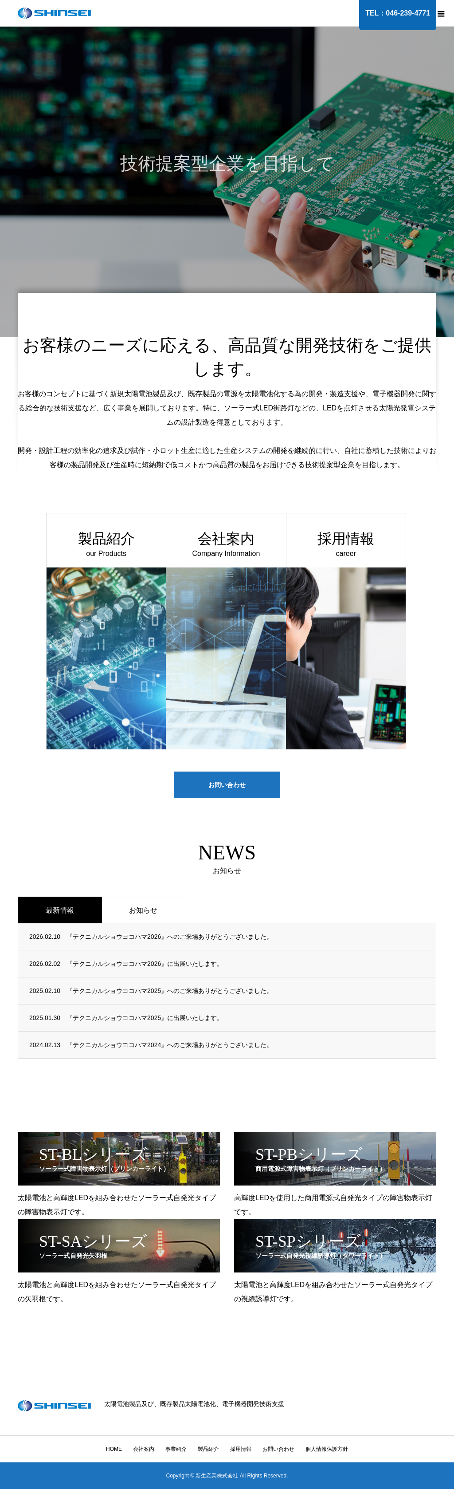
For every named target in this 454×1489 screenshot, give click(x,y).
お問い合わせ (227, 784)
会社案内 (143, 1449)
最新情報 (60, 910)
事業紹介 (176, 1449)
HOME (114, 1449)
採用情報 (240, 1449)
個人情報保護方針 (326, 1449)
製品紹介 (208, 1449)
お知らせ (143, 910)
